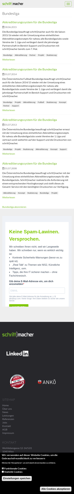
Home (5, 405)
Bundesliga (7, 55)
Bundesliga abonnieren (14, 206)
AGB (4, 429)
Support (15, 106)
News (5, 412)
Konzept (62, 102)
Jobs (4, 422)
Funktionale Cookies (15, 468)
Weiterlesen (8, 59)
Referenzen (8, 419)
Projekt (41, 55)
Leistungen (8, 415)
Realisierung (52, 55)
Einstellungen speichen (16, 479)
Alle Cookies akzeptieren (55, 489)
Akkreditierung (21, 55)
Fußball (41, 102)
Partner (32, 55)
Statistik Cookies (13, 472)
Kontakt (6, 425)
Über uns (7, 408)
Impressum (8, 432)
